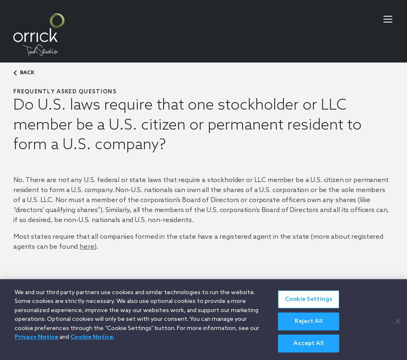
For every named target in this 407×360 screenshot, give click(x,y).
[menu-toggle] (388, 19)
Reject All (308, 324)
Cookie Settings (308, 302)
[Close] (398, 324)
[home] (39, 34)
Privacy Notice (36, 340)
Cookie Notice (91, 340)
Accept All (308, 346)
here (86, 247)
